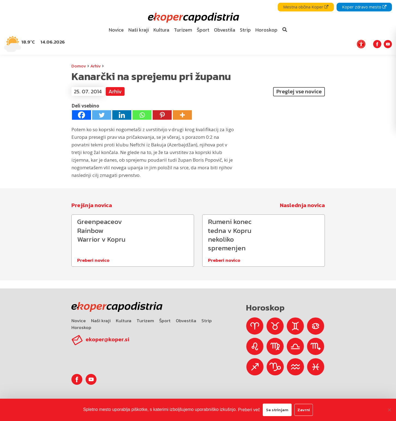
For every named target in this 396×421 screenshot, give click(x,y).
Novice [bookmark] (116, 29)
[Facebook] (81, 115)
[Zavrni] (389, 410)
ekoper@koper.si (107, 339)
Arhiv (95, 66)
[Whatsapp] (142, 115)
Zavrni (303, 410)
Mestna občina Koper (305, 7)
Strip (206, 320)
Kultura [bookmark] (161, 29)
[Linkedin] (121, 115)
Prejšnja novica (91, 205)
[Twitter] (101, 115)
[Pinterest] (162, 115)
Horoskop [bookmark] (266, 29)
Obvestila (186, 320)
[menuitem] (116, 30)
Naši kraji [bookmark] (138, 29)
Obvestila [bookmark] (224, 29)
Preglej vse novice (299, 91)
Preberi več (249, 409)
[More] (182, 115)
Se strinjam (277, 410)
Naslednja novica (302, 205)
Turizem (145, 320)
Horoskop (81, 327)
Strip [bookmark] (245, 29)
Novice (78, 320)
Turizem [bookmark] (183, 29)
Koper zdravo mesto (364, 7)
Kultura (123, 320)
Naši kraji (101, 320)
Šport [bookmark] (203, 29)
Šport (165, 320)
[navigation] (198, 27)
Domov (78, 66)
